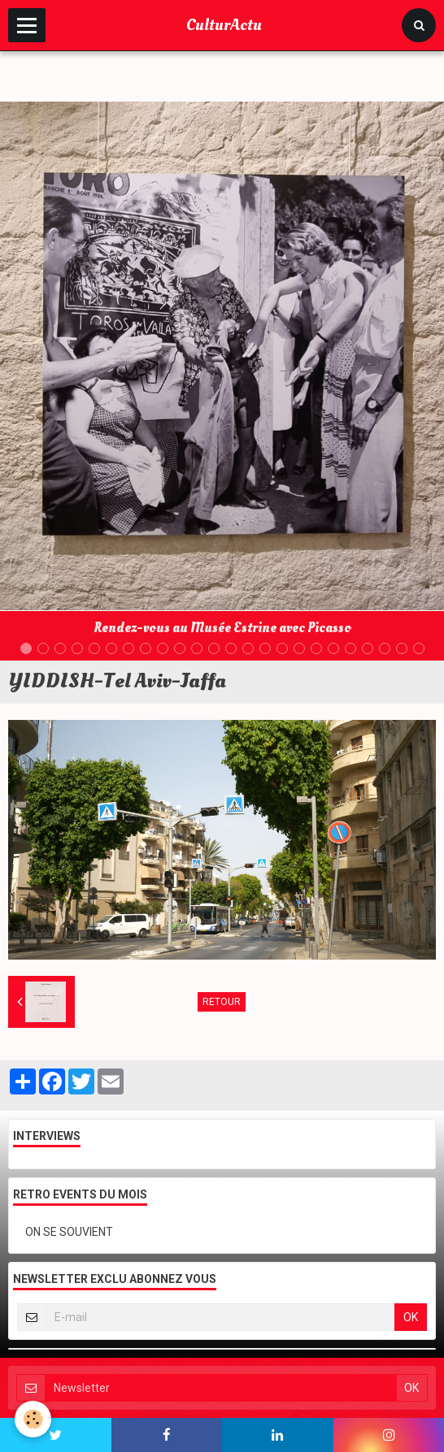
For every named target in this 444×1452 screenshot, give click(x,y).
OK (410, 1317)
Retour (221, 1002)
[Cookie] (33, 1419)
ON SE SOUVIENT (69, 1231)
